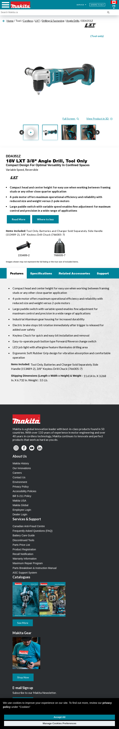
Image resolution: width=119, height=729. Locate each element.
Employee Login (22, 509)
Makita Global (20, 505)
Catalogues (21, 577)
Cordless (28, 20)
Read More (18, 219)
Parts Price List (21, 544)
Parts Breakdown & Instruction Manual (34, 568)
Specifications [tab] (41, 273)
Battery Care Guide (24, 535)
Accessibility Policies (24, 491)
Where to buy (45, 219)
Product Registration (24, 549)
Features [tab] (16, 273)
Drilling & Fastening (53, 20)
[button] (114, 5)
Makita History (21, 463)
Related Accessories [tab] (74, 273)
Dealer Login (20, 514)
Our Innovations (22, 468)
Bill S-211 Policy (22, 496)
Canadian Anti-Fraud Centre (29, 526)
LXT (37, 20)
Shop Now (23, 677)
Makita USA (19, 500)
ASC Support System (25, 572)
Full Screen (71, 118)
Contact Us (19, 477)
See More (22, 622)
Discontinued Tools (23, 540)
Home (10, 20)
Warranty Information (25, 558)
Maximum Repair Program (28, 563)
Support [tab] (103, 273)
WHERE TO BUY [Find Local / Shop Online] (97, 5)
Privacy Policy (21, 486)
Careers (17, 472)
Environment (20, 482)
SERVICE (82, 5)
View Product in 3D (99, 118)
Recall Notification (23, 554)
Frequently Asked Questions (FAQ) (32, 530)
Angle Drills (72, 20)
